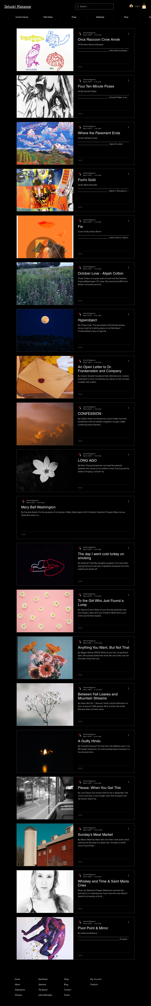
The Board (43, 989)
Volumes (18, 995)
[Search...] (94, 6)
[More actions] (129, 33)
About (17, 984)
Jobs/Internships (45, 995)
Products (94, 984)
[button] (144, 6)
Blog (66, 984)
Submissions (20, 989)
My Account (95, 979)
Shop (66, 979)
